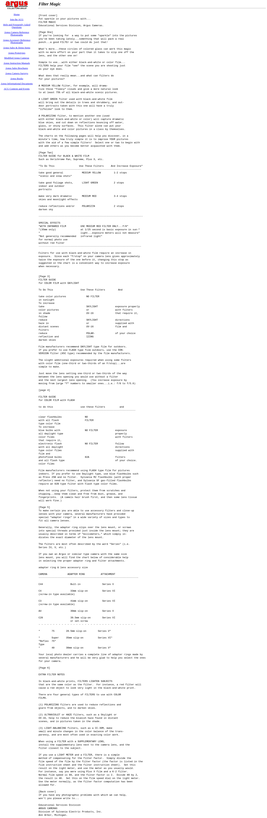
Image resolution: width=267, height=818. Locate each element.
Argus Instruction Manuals (17, 63)
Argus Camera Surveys (16, 73)
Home (17, 14)
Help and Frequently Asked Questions (16, 26)
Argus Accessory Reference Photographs (16, 41)
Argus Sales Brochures (16, 68)
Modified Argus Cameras (16, 58)
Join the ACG (17, 19)
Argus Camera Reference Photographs (16, 33)
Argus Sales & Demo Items (16, 47)
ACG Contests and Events (17, 88)
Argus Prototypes (16, 52)
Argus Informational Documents (17, 83)
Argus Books (16, 78)
